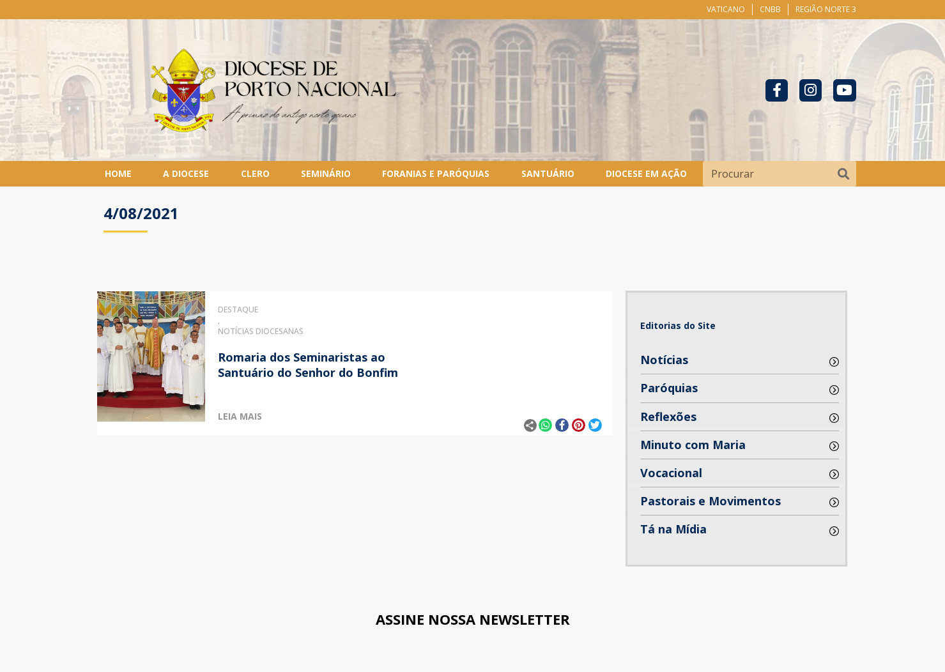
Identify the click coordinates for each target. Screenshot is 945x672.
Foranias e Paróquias (435, 173)
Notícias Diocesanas (260, 331)
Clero (255, 173)
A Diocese (186, 173)
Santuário (547, 173)
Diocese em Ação (646, 173)
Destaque (238, 309)
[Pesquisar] (843, 174)
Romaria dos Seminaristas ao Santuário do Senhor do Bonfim (308, 364)
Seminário (326, 173)
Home (118, 173)
